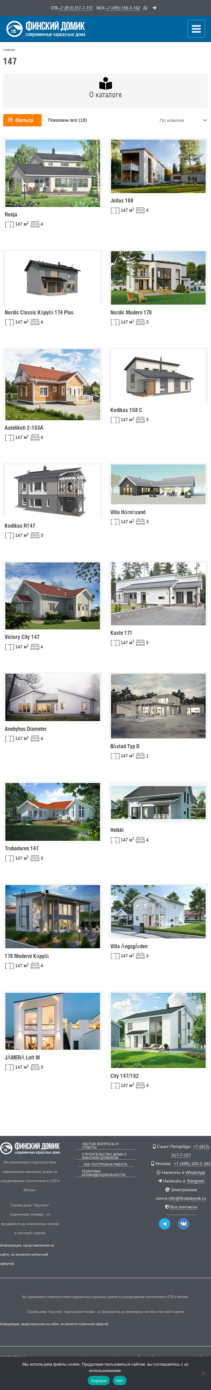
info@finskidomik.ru (187, 1198)
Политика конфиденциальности (104, 1173)
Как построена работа (105, 1164)
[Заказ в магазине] (182, 119)
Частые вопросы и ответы (100, 1145)
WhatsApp (195, 1172)
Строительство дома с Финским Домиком (104, 1156)
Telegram (195, 1181)
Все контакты (183, 1207)
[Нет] (203, 1373)
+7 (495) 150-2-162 (123, 7)
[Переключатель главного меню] (196, 28)
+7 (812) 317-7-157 (76, 7)
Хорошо (98, 1380)
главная (9, 49)
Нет (119, 1380)
